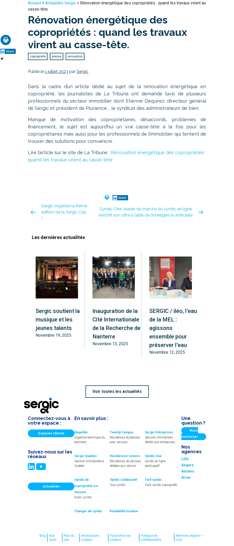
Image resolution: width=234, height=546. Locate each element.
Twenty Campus (122, 432)
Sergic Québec (85, 456)
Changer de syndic (88, 511)
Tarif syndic (153, 480)
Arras (186, 477)
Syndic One (153, 456)
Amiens (187, 471)
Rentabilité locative (124, 511)
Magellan (81, 432)
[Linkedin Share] (8, 50)
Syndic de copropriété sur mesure (86, 486)
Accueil (34, 3)
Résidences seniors (125, 456)
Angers (187, 465)
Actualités (51, 486)
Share (7, 51)
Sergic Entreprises (159, 432)
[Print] (6, 40)
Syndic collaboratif (123, 480)
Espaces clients (51, 433)
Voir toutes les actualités (117, 391)
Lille (185, 459)
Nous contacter (189, 434)
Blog (43, 535)
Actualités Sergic (60, 3)
